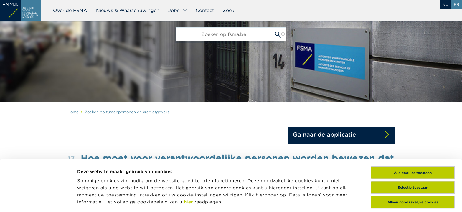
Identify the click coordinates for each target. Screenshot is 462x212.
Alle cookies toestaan (413, 129)
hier (189, 158)
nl (445, 4)
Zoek (228, 10)
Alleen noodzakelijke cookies (412, 158)
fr (456, 4)
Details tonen (281, 200)
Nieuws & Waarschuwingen (127, 10)
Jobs (177, 10)
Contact (205, 10)
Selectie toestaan (413, 143)
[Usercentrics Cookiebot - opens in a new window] (38, 200)
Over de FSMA (70, 10)
